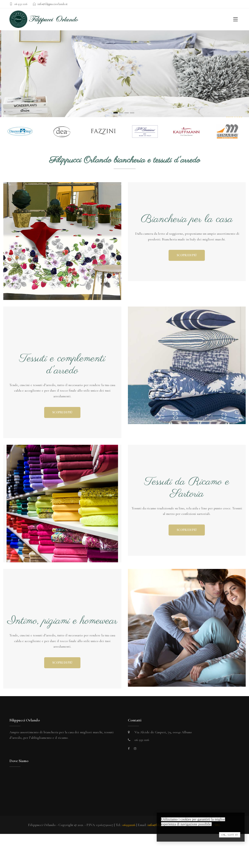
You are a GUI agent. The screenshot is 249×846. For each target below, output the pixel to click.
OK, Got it (229, 834)
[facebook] (128, 748)
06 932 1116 (20, 4)
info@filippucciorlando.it (53, 4)
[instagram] (135, 748)
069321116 (128, 825)
